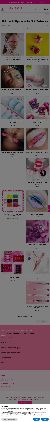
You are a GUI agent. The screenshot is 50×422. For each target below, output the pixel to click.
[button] (48, 406)
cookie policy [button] (10, 411)
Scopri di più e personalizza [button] (9, 419)
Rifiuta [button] (36, 419)
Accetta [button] (44, 419)
